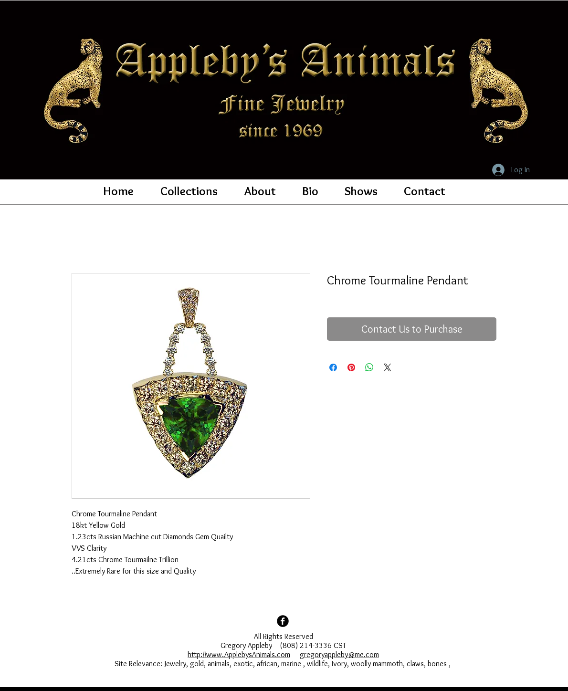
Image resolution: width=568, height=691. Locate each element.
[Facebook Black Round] (283, 621)
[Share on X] (387, 367)
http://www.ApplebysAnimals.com (239, 654)
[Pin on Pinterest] (351, 367)
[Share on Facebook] (333, 367)
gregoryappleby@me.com (339, 654)
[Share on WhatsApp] (369, 367)
